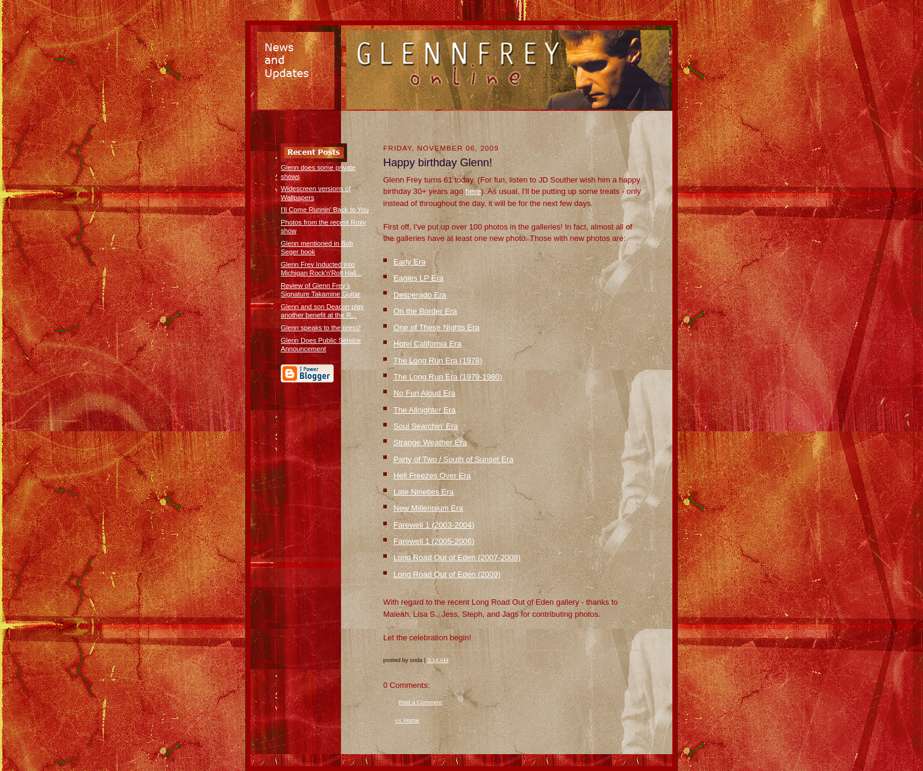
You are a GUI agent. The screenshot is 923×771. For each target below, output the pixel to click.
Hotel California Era (427, 343)
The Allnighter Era (424, 409)
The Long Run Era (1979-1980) (447, 376)
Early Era (409, 261)
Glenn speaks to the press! (321, 327)
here (473, 191)
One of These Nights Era (436, 327)
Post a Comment (420, 702)
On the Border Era (425, 311)
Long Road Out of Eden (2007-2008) (457, 557)
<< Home (407, 720)
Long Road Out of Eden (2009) (447, 574)
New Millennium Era (428, 508)
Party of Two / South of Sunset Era (453, 459)
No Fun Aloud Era (424, 393)
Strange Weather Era (430, 442)
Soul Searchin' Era (425, 426)
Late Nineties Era (423, 491)
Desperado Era (419, 294)
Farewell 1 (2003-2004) (433, 524)
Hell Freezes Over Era (432, 475)
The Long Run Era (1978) (437, 360)
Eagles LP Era (418, 277)
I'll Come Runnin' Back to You (325, 209)
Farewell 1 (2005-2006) (433, 541)
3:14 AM (437, 660)
